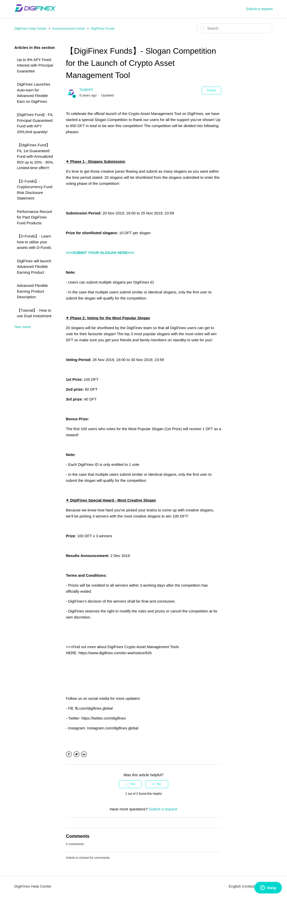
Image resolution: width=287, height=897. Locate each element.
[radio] (130, 784)
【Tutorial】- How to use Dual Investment (34, 313)
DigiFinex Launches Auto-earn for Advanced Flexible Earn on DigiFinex (33, 93)
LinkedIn (84, 754)
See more (22, 327)
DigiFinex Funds (103, 28)
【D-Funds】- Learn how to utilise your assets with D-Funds (34, 242)
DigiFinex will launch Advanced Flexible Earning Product (34, 266)
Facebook (69, 754)
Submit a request (259, 9)
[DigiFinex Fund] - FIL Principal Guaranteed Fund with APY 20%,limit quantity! (35, 123)
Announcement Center (68, 28)
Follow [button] (211, 90)
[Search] (235, 28)
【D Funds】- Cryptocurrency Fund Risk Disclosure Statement (34, 190)
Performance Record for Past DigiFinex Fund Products (34, 217)
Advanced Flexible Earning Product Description (32, 291)
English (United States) (249, 886)
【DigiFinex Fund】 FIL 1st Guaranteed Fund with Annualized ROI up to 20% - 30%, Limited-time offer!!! (35, 156)
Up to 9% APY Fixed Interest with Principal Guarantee (35, 65)
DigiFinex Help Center (30, 28)
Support (86, 89)
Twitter (76, 754)
